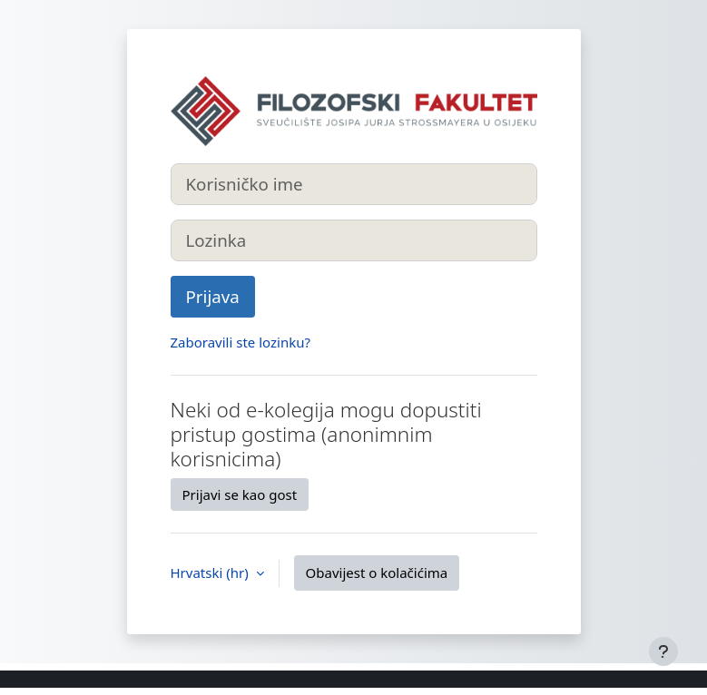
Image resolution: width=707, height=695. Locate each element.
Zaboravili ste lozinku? (240, 342)
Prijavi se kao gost (240, 494)
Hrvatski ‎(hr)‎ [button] (211, 572)
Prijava (213, 296)
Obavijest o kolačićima (377, 572)
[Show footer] (663, 651)
